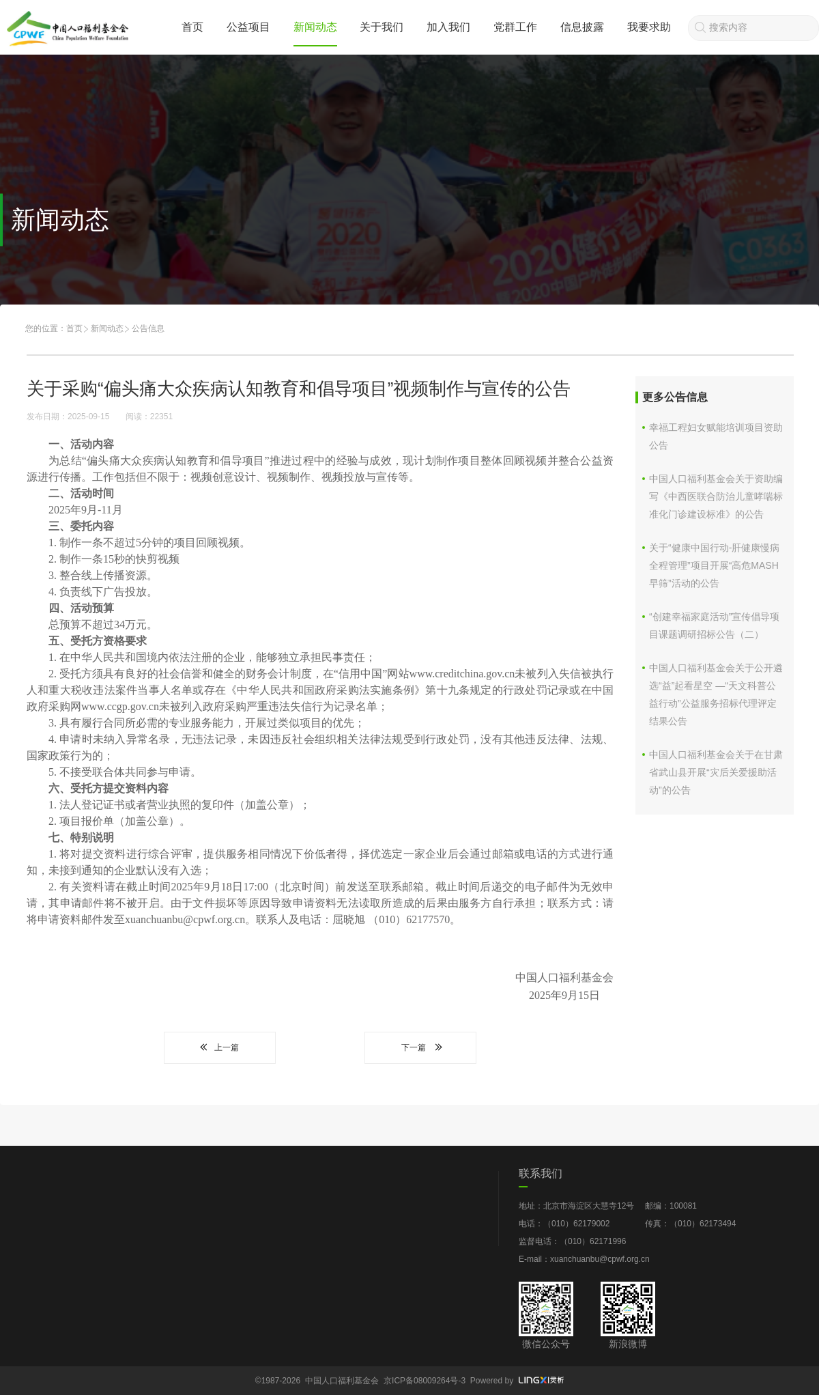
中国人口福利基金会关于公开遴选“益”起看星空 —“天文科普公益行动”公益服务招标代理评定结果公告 (716, 694)
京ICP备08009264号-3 (424, 1380)
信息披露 (582, 27)
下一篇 (420, 1047)
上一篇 (220, 1047)
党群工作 (515, 27)
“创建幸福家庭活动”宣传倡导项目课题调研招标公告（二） (714, 625)
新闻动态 (315, 27)
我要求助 (649, 27)
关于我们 (381, 27)
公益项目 (248, 27)
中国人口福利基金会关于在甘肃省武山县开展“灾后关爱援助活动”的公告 (716, 772)
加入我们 (448, 27)
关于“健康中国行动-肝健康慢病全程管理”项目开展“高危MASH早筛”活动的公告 (714, 565)
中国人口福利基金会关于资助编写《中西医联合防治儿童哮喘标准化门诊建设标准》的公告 (716, 496)
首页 (192, 27)
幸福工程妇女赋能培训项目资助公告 (716, 436)
